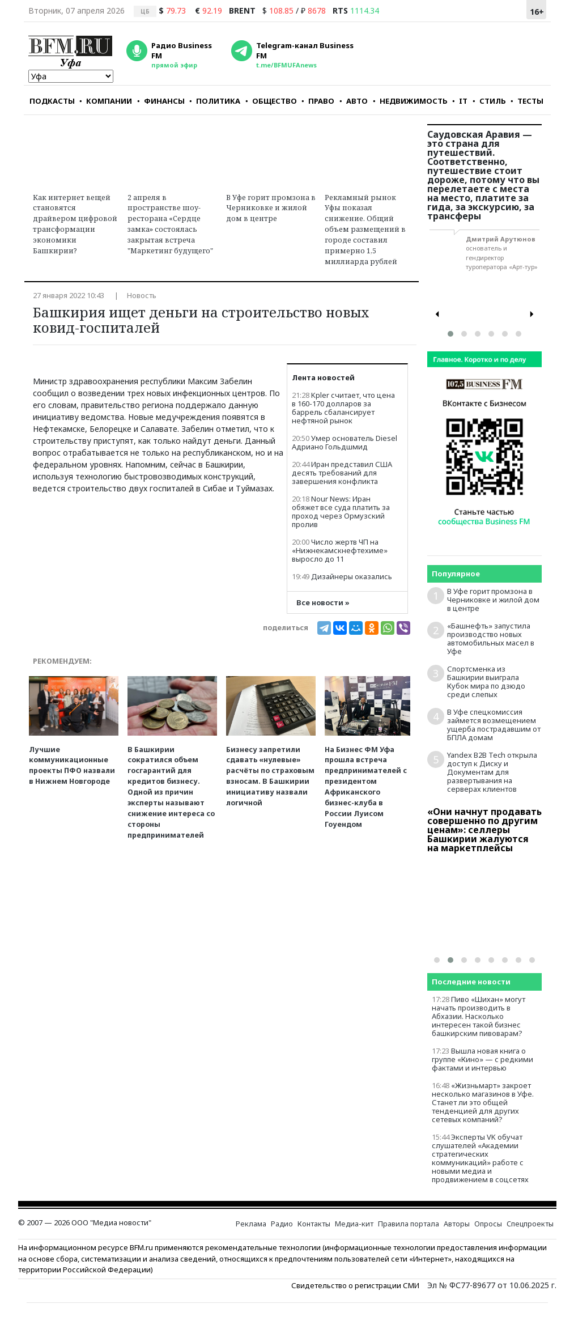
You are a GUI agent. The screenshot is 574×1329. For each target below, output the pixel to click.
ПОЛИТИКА (214, 101)
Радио (282, 1224)
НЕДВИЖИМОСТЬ (410, 101)
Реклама (251, 1224)
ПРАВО (317, 101)
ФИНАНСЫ (161, 101)
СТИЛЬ (489, 101)
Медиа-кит (354, 1224)
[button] (450, 333)
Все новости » (323, 603)
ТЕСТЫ (527, 101)
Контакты (313, 1224)
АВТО (353, 101)
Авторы (457, 1224)
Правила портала (408, 1224)
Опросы (488, 1224)
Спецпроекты (530, 1224)
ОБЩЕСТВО (271, 101)
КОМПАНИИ (105, 101)
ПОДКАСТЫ (52, 101)
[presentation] (437, 314)
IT (459, 101)
